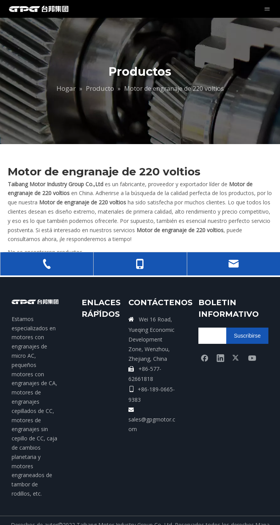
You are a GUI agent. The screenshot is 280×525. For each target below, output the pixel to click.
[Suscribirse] (247, 336)
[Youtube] (252, 358)
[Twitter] (236, 358)
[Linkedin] (220, 358)
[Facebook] (204, 358)
